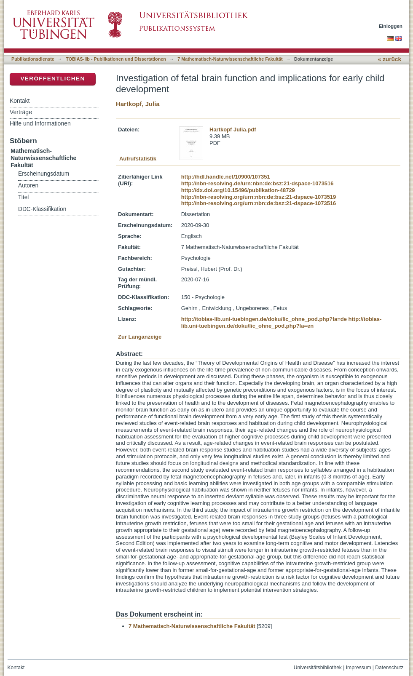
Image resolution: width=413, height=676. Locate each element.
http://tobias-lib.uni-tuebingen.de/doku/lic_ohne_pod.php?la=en (281, 322)
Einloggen (391, 26)
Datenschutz (389, 668)
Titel (23, 197)
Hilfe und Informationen (40, 123)
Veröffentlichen (52, 78)
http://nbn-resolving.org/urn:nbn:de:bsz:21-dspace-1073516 (258, 203)
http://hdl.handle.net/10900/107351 (225, 177)
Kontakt (20, 100)
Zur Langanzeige (139, 337)
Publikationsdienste (32, 58)
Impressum (358, 668)
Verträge (21, 112)
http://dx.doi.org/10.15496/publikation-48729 (238, 190)
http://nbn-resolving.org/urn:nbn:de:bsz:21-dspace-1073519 (258, 197)
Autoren (28, 185)
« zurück (389, 59)
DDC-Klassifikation (42, 209)
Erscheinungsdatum (43, 174)
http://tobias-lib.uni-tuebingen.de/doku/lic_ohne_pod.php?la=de (264, 319)
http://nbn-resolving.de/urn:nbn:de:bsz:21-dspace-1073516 (257, 183)
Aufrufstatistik (137, 158)
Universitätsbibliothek (318, 668)
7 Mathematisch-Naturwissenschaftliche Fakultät (229, 58)
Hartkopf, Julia (138, 103)
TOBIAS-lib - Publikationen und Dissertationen (116, 58)
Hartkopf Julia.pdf (232, 129)
